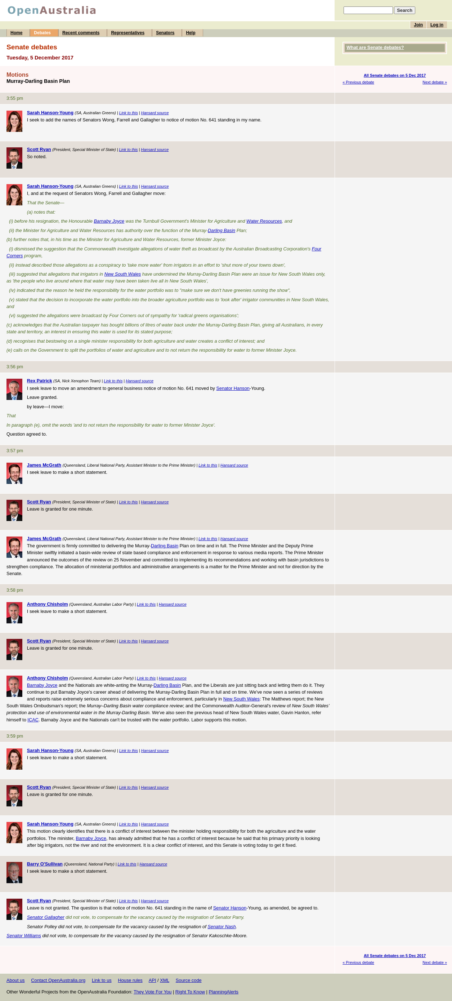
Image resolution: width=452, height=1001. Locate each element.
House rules (130, 980)
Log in (436, 24)
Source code (189, 980)
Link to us (102, 980)
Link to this (128, 113)
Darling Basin (221, 230)
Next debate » (434, 82)
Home (16, 32)
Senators (165, 32)
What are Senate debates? (375, 47)
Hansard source (155, 113)
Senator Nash (221, 926)
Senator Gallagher (45, 917)
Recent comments (80, 32)
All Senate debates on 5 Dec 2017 (395, 75)
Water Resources (264, 221)
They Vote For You (152, 992)
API (152, 980)
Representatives (127, 32)
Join (418, 24)
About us (15, 980)
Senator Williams (23, 935)
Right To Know (190, 992)
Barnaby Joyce (109, 221)
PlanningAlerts (224, 992)
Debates (42, 32)
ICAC (33, 719)
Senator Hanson (232, 388)
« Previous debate (358, 82)
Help (190, 32)
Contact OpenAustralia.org (58, 980)
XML (164, 980)
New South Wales (122, 274)
